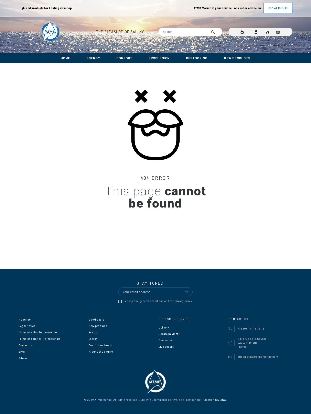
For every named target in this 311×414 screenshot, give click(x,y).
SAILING (220, 399)
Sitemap (24, 358)
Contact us (26, 345)
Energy (93, 338)
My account (166, 346)
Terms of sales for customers (38, 332)
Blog (22, 351)
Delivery (164, 327)
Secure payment (169, 333)
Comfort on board (100, 345)
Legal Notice (27, 325)
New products (98, 325)
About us (25, 319)
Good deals (96, 319)
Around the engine (101, 351)
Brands (93, 332)
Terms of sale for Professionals (39, 338)
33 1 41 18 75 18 (278, 8)
